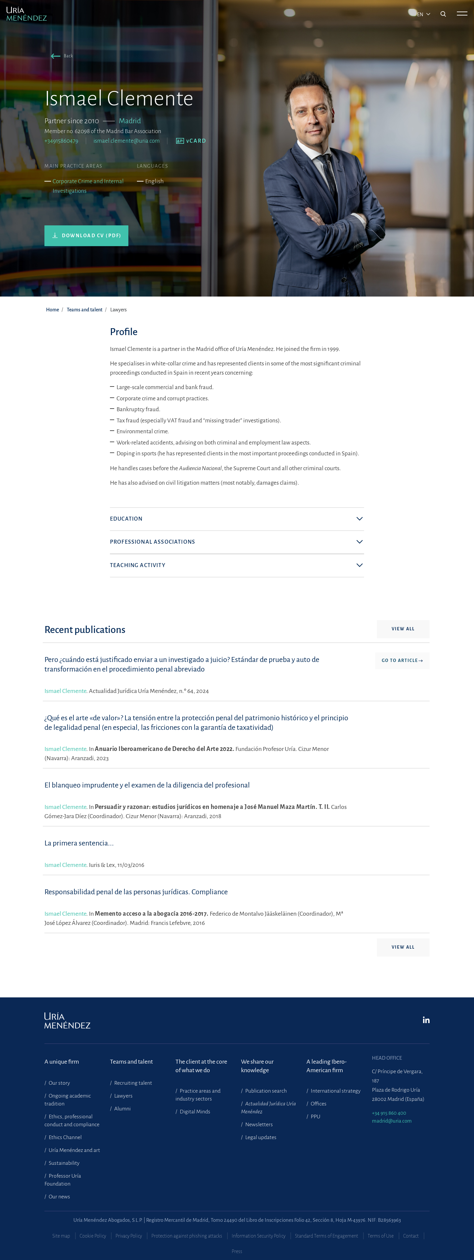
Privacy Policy (129, 1236)
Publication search (265, 1091)
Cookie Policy (93, 1236)
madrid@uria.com (392, 1121)
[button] (60, 57)
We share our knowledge (257, 1066)
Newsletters (258, 1125)
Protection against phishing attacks (186, 1236)
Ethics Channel (65, 1137)
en (420, 14)
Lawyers (123, 1096)
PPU (315, 1117)
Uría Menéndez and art (74, 1150)
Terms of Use (381, 1236)
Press (237, 1251)
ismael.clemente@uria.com (126, 141)
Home (52, 309)
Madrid (130, 121)
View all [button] (403, 638)
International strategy (335, 1091)
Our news (59, 1197)
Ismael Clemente (65, 700)
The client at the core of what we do (201, 1066)
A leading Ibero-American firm (326, 1066)
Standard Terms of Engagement (326, 1236)
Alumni (122, 1109)
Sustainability (64, 1163)
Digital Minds (194, 1112)
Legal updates (260, 1137)
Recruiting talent (132, 1083)
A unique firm (61, 1061)
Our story (59, 1083)
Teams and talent (84, 309)
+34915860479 (61, 141)
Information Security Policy (258, 1236)
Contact (411, 1236)
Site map (61, 1236)
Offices (318, 1104)
